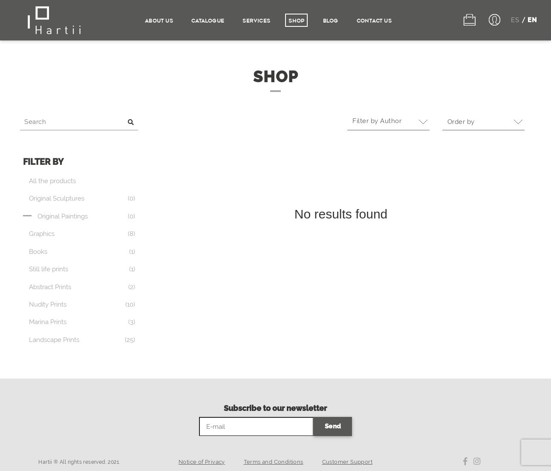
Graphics (42, 234)
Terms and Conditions (273, 462)
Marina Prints (47, 322)
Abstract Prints (50, 287)
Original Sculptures (56, 198)
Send (333, 426)
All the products (52, 181)
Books (38, 252)
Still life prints (48, 269)
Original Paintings (63, 216)
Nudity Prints (47, 304)
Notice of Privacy (202, 462)
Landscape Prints (54, 340)
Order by (463, 122)
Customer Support (347, 462)
